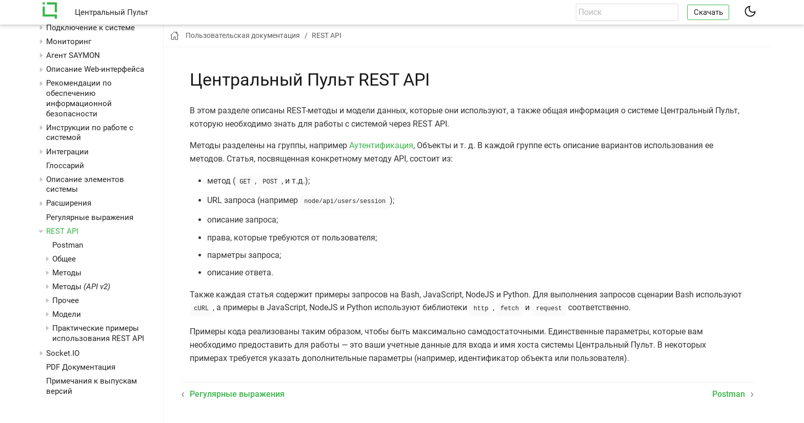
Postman (67, 245)
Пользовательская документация (243, 35)
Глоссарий (65, 165)
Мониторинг (68, 41)
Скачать (708, 12)
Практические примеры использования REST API (98, 333)
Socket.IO (62, 353)
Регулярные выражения (89, 217)
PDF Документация (80, 367)
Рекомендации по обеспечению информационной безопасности (79, 98)
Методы (81, 286)
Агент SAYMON (73, 55)
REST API (62, 231)
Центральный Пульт (111, 12)
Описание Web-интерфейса (95, 69)
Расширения (68, 203)
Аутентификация (381, 145)
